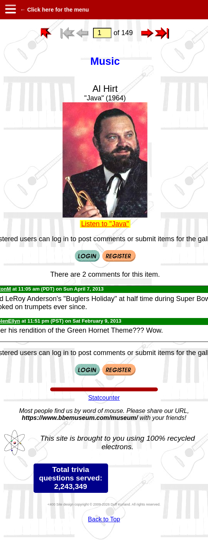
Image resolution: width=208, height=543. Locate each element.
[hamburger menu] (10, 9)
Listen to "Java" (105, 224)
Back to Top (104, 519)
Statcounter (104, 397)
